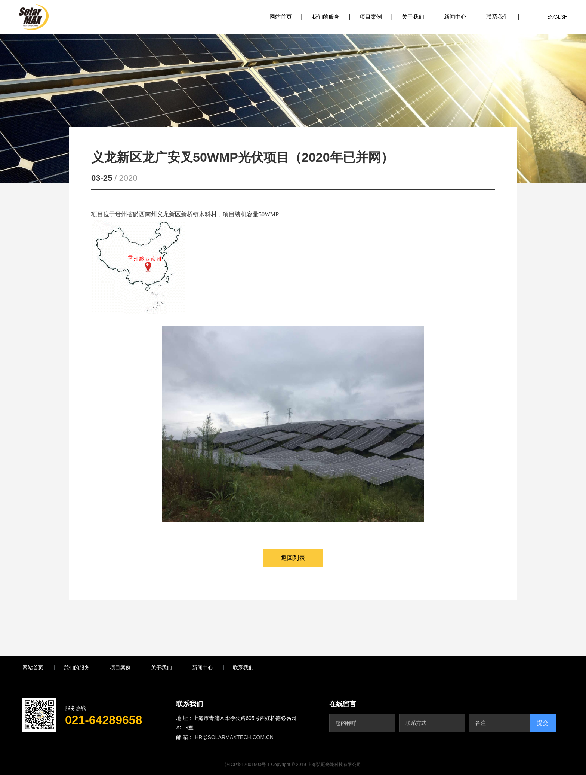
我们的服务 (326, 16)
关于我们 (413, 16)
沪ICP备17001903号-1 (247, 764)
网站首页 (280, 16)
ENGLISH (557, 16)
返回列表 (293, 558)
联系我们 (497, 16)
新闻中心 (455, 16)
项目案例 (371, 16)
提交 (543, 723)
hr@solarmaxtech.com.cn (234, 737)
